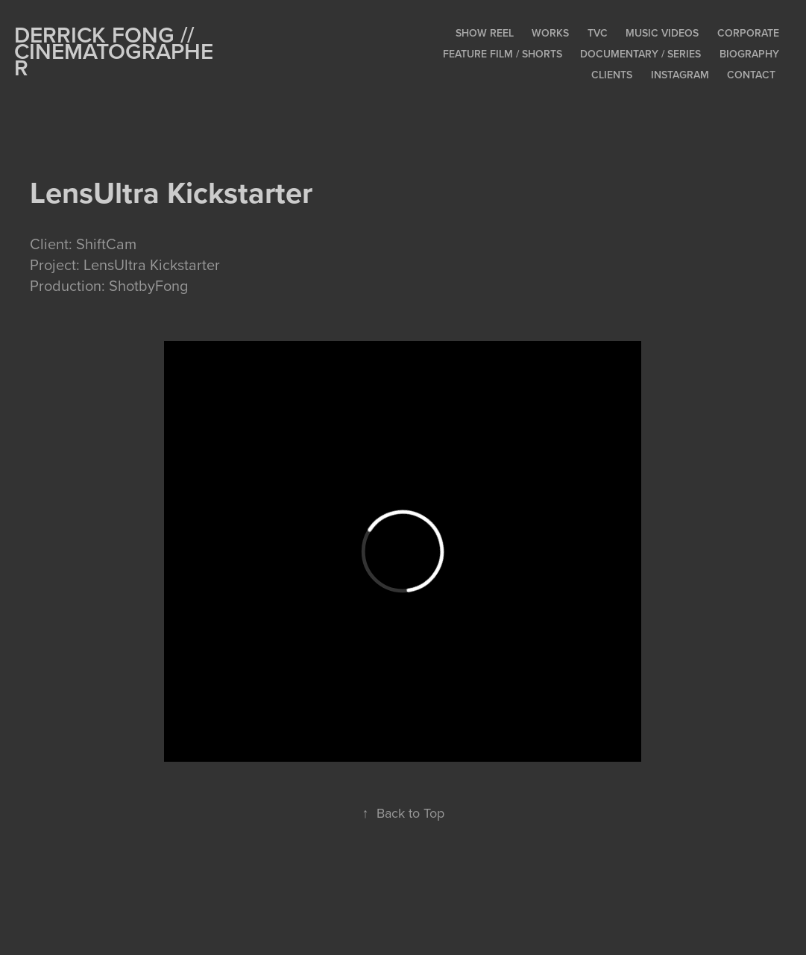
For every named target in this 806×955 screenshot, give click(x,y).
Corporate (748, 32)
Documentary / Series (640, 53)
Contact (751, 74)
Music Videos (662, 32)
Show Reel (485, 32)
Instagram (680, 74)
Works (550, 32)
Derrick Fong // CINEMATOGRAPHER (113, 51)
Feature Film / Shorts (502, 53)
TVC (598, 32)
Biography (749, 53)
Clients (611, 74)
